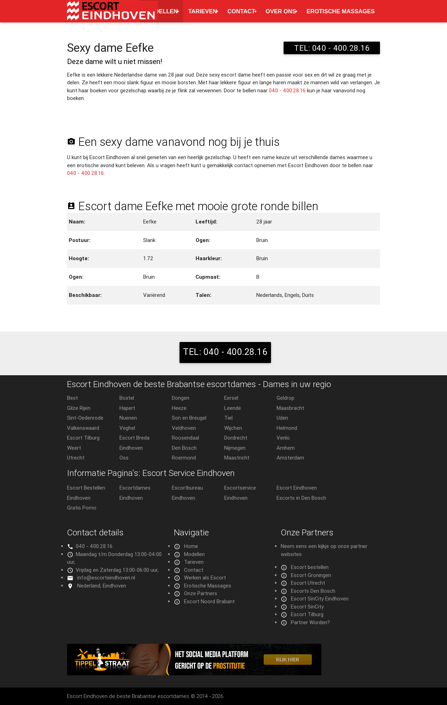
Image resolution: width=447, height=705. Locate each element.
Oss (124, 457)
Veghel (127, 428)
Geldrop (285, 397)
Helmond (287, 428)
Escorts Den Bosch (313, 591)
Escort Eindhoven (297, 487)
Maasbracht (290, 408)
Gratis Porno (81, 507)
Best (72, 397)
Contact (241, 11)
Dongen (180, 397)
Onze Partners (200, 593)
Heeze (179, 408)
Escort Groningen (311, 575)
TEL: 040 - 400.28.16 (331, 48)
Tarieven (202, 11)
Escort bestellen (310, 567)
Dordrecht (235, 437)
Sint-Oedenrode (85, 417)
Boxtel (126, 397)
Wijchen (233, 428)
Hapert (127, 408)
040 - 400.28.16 (287, 90)
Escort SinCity (307, 606)
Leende (232, 408)
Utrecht (76, 457)
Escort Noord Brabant (209, 601)
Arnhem (286, 447)
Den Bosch (184, 447)
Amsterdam (290, 457)
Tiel (228, 417)
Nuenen (128, 417)
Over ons (281, 11)
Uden (282, 417)
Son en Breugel (189, 417)
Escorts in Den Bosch (301, 497)
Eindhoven (131, 447)
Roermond (184, 457)
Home (191, 546)
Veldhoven (184, 428)
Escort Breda (134, 437)
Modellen (161, 11)
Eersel (231, 397)
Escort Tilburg (83, 437)
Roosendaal (185, 437)
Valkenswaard (83, 428)
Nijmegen (235, 447)
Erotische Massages (341, 11)
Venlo (283, 437)
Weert (74, 447)
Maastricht (236, 457)
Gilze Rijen (78, 408)
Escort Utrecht (308, 582)
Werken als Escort (205, 577)
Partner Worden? (310, 622)
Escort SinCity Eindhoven (320, 598)
